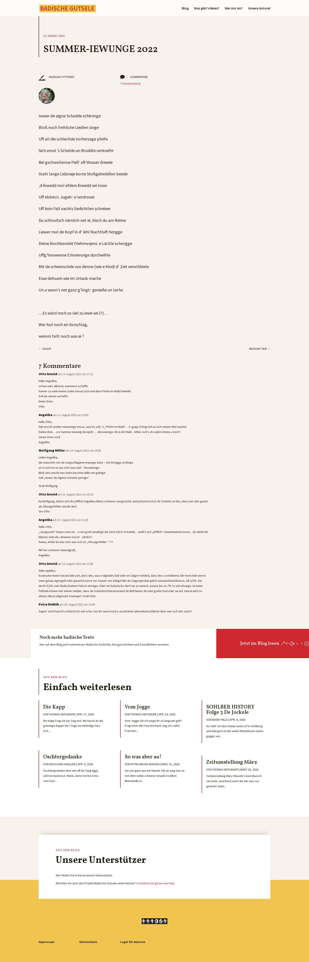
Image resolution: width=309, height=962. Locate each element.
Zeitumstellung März (231, 762)
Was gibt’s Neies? (206, 8)
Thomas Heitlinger (62, 714)
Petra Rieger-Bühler (145, 764)
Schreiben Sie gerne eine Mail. (155, 883)
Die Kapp (54, 707)
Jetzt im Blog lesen (259, 643)
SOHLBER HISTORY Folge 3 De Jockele (230, 709)
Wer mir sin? (234, 8)
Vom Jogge (137, 707)
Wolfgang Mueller (62, 764)
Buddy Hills (220, 720)
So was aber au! (143, 757)
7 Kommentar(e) (130, 83)
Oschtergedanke (62, 757)
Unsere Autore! (259, 8)
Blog (185, 8)
